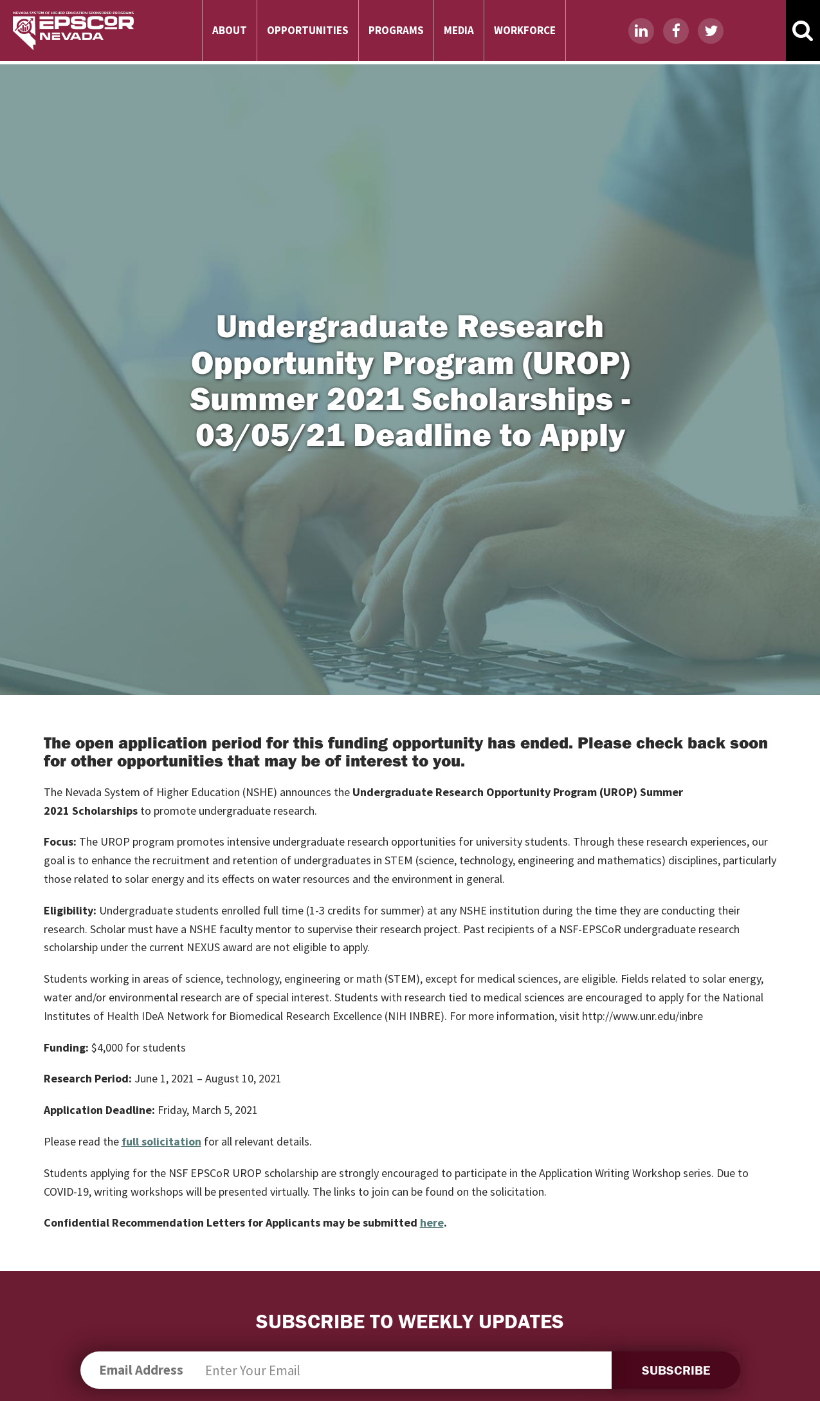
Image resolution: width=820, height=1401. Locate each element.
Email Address (141, 1369)
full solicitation (161, 1141)
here (432, 1222)
